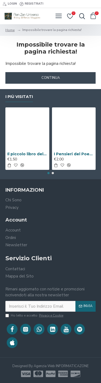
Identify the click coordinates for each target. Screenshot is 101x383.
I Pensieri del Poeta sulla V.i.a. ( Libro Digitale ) (74, 154)
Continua (50, 77)
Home (10, 30)
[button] (48, 173)
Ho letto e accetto (34, 315)
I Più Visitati (19, 96)
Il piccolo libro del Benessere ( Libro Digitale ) (27, 154)
